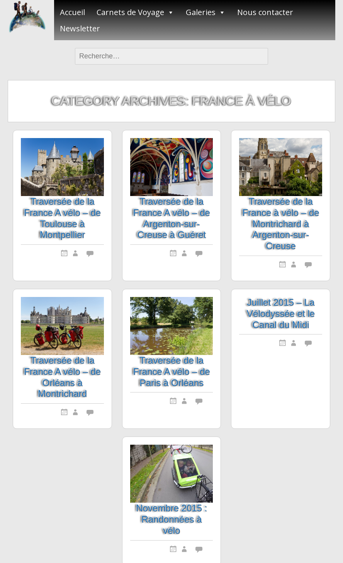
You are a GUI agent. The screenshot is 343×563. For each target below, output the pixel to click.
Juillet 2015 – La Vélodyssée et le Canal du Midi (281, 313)
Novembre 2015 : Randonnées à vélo (171, 519)
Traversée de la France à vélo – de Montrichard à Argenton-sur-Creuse (280, 223)
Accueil (72, 12)
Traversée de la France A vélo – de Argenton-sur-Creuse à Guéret (171, 218)
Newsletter (80, 28)
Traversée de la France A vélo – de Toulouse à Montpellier (62, 218)
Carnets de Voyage (130, 12)
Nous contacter (265, 12)
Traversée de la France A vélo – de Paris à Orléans (171, 371)
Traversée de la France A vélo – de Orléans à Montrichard (62, 377)
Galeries (201, 12)
